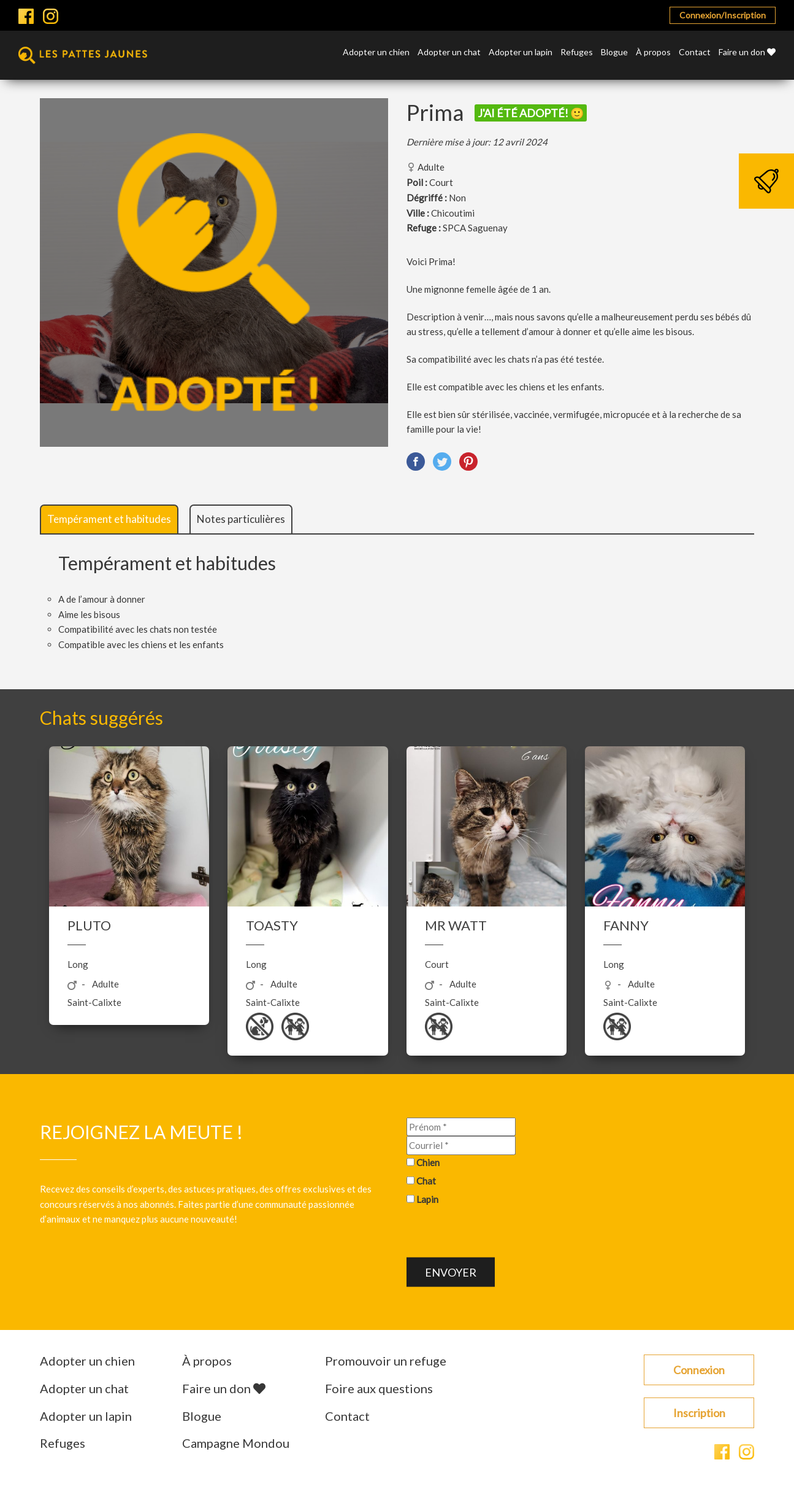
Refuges (576, 52)
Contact (695, 52)
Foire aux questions (379, 1388)
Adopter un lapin (520, 52)
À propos (653, 52)
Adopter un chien (376, 52)
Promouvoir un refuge (385, 1360)
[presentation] (500, 1234)
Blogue (614, 52)
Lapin (427, 1198)
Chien (428, 1162)
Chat (426, 1180)
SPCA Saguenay (475, 227)
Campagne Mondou (235, 1443)
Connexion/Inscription (722, 15)
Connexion (699, 1370)
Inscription (699, 1413)
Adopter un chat (449, 52)
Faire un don (747, 52)
